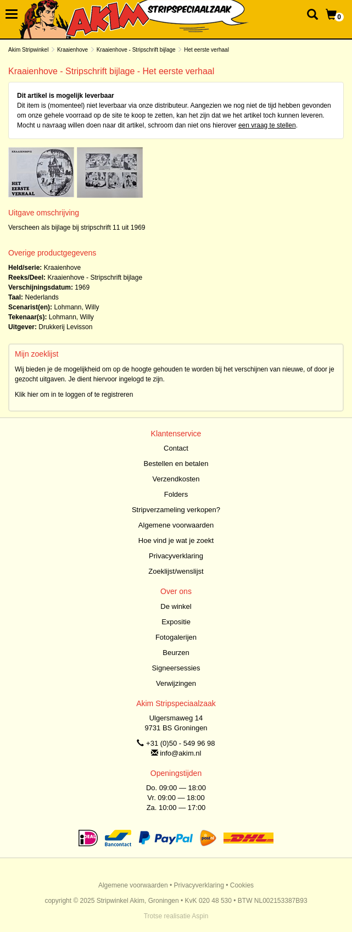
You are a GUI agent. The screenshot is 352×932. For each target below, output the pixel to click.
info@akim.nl (180, 753)
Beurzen (176, 652)
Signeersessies (176, 668)
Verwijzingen (176, 683)
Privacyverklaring (176, 556)
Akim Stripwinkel (28, 50)
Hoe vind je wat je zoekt (176, 540)
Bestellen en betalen (176, 463)
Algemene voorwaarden (176, 525)
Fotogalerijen (176, 637)
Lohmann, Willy (76, 307)
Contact (176, 448)
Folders (176, 494)
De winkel (175, 606)
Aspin (200, 916)
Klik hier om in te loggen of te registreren (74, 394)
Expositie (176, 622)
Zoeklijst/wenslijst (175, 571)
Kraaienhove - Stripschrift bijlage (136, 50)
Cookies (242, 885)
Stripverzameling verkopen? (176, 510)
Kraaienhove (72, 50)
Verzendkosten (175, 479)
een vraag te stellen (267, 125)
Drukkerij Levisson (65, 327)
